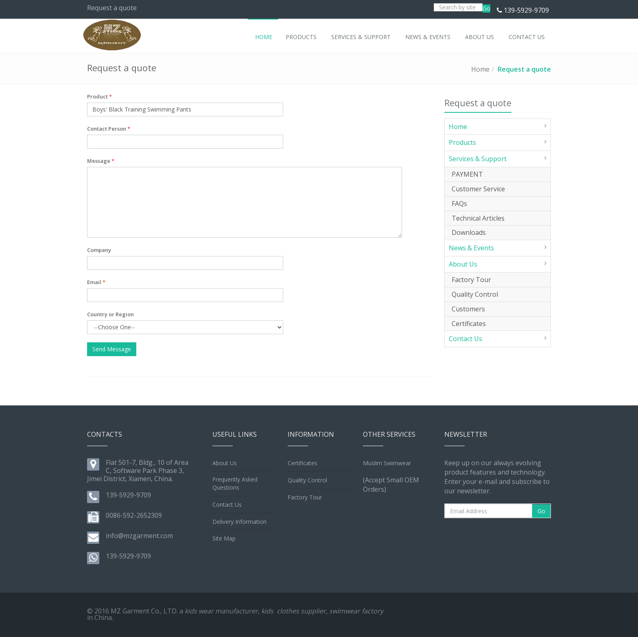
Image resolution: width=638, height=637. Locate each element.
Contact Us (465, 338)
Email (96, 282)
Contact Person (108, 128)
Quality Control (475, 294)
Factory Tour (471, 279)
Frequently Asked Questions (235, 483)
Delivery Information (239, 521)
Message (100, 160)
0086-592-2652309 (134, 515)
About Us (463, 264)
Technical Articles (478, 218)
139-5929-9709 (526, 10)
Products (462, 142)
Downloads (469, 232)
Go (486, 8)
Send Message (111, 349)
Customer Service (478, 188)
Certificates (469, 323)
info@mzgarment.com (139, 535)
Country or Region (110, 314)
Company (99, 250)
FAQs (459, 203)
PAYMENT (467, 174)
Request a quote (524, 69)
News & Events (471, 247)
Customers (468, 308)
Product (99, 96)
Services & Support (478, 158)
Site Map (224, 538)
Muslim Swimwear (387, 463)
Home (480, 69)
